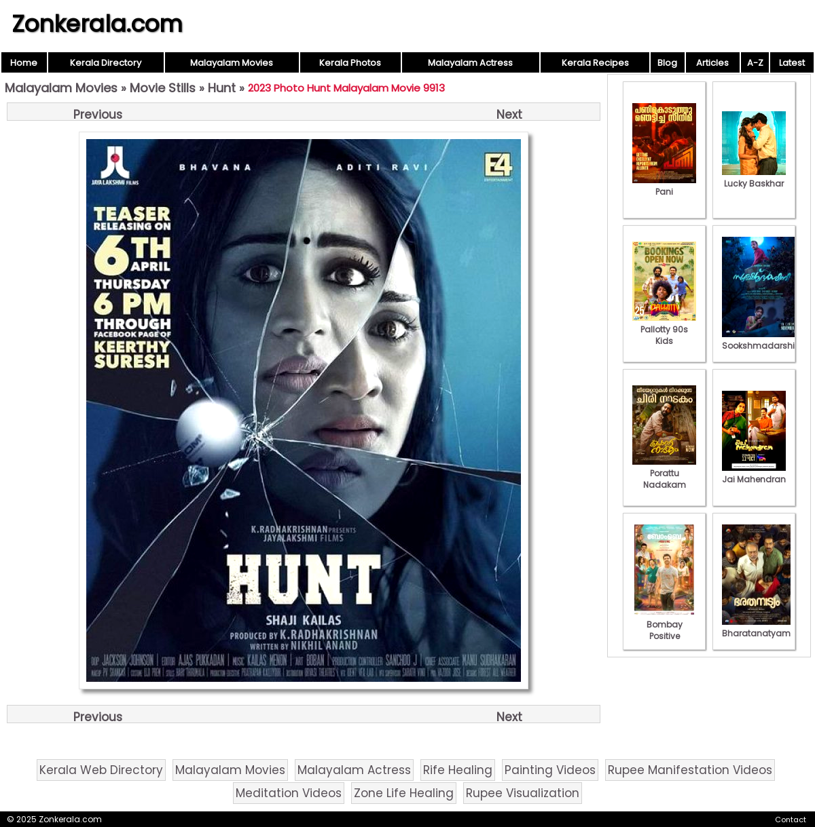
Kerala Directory (105, 62)
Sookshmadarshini (762, 339)
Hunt (222, 87)
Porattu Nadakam (664, 473)
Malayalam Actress (470, 62)
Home (23, 62)
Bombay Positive (664, 624)
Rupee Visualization (522, 793)
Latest (792, 62)
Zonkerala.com (97, 23)
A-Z (755, 62)
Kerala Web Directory (101, 770)
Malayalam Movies (231, 62)
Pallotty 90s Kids (664, 329)
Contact (790, 819)
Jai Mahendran (754, 473)
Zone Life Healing (404, 793)
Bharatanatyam (756, 627)
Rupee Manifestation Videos (690, 770)
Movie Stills (163, 87)
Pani (664, 185)
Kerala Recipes (595, 62)
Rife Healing (457, 770)
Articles (712, 62)
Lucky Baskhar (754, 177)
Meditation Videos (289, 793)
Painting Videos (550, 770)
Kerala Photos (350, 62)
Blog (667, 62)
